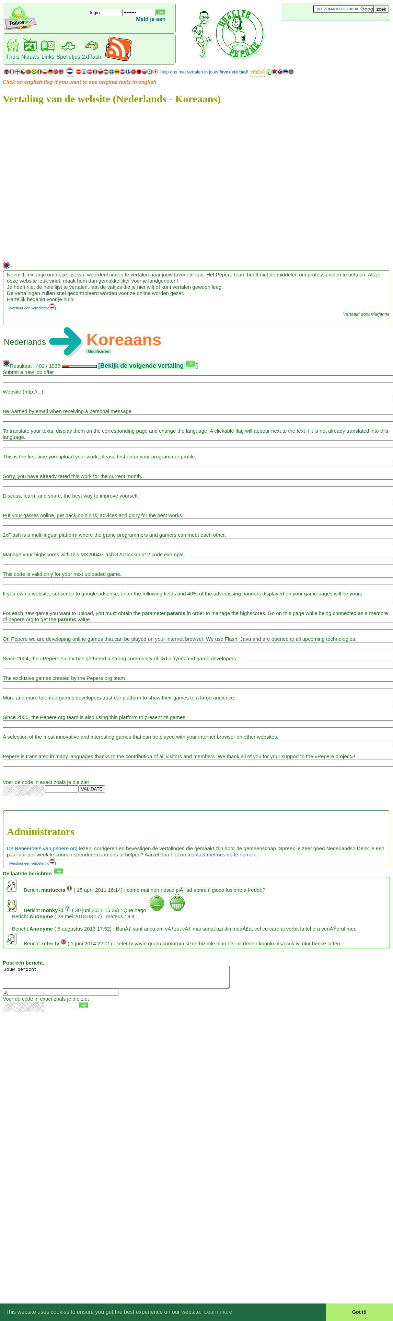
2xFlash (91, 57)
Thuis (12, 57)
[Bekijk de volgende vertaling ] (148, 365)
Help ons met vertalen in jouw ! (204, 72)
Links (48, 57)
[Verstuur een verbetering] (32, 308)
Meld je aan (150, 19)
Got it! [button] (359, 1312)
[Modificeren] (98, 351)
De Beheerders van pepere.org (42, 848)
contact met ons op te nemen (222, 854)
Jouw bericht (130, 979)
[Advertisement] (322, 32)
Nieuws (30, 57)
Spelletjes (68, 57)
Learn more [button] (218, 1312)
